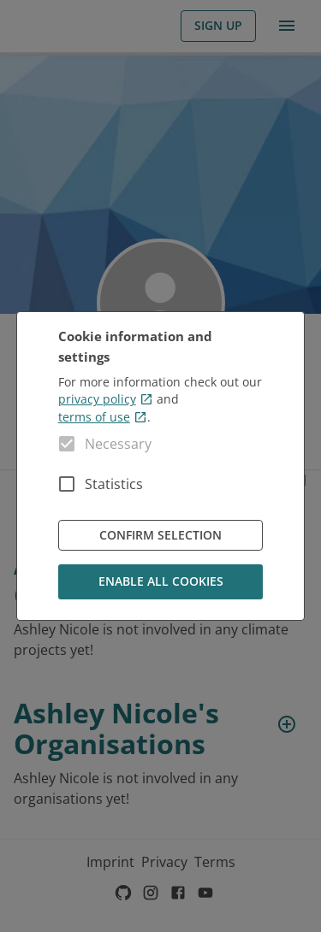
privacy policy (105, 399)
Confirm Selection (161, 536)
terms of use (102, 417)
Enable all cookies (161, 581)
